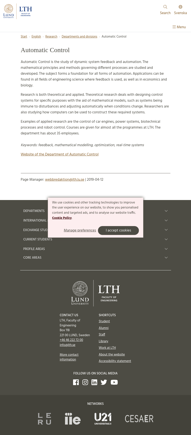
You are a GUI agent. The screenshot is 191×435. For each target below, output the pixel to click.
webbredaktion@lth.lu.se (64, 180)
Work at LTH (107, 348)
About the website (112, 354)
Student (104, 321)
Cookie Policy (62, 218)
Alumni (104, 328)
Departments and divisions (79, 36)
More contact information (69, 357)
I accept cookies (118, 230)
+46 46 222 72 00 (71, 340)
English (36, 36)
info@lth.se (67, 345)
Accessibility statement (115, 361)
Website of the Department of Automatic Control (60, 154)
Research (51, 36)
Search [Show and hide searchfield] (165, 10)
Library (103, 341)
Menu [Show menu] (179, 27)
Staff (102, 334)
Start (24, 36)
